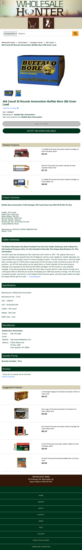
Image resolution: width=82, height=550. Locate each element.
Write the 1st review (11, 108)
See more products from (22, 117)
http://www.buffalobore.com (20, 340)
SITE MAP (40, 534)
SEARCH (41, 502)
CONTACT (41, 515)
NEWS (41, 521)
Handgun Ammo (36, 42)
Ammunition (22, 42)
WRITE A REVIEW (8, 377)
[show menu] (3, 2)
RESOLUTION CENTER (41, 540)
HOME (41, 495)
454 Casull (50, 42)
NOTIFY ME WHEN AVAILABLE (41, 131)
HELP (41, 527)
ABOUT (41, 508)
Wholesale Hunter (8, 42)
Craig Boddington (34, 277)
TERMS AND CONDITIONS (41, 547)
